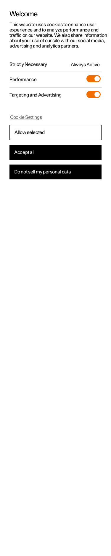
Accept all (24, 152)
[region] (55, 278)
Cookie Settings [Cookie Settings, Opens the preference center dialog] (26, 117)
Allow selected (30, 132)
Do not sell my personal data (42, 172)
